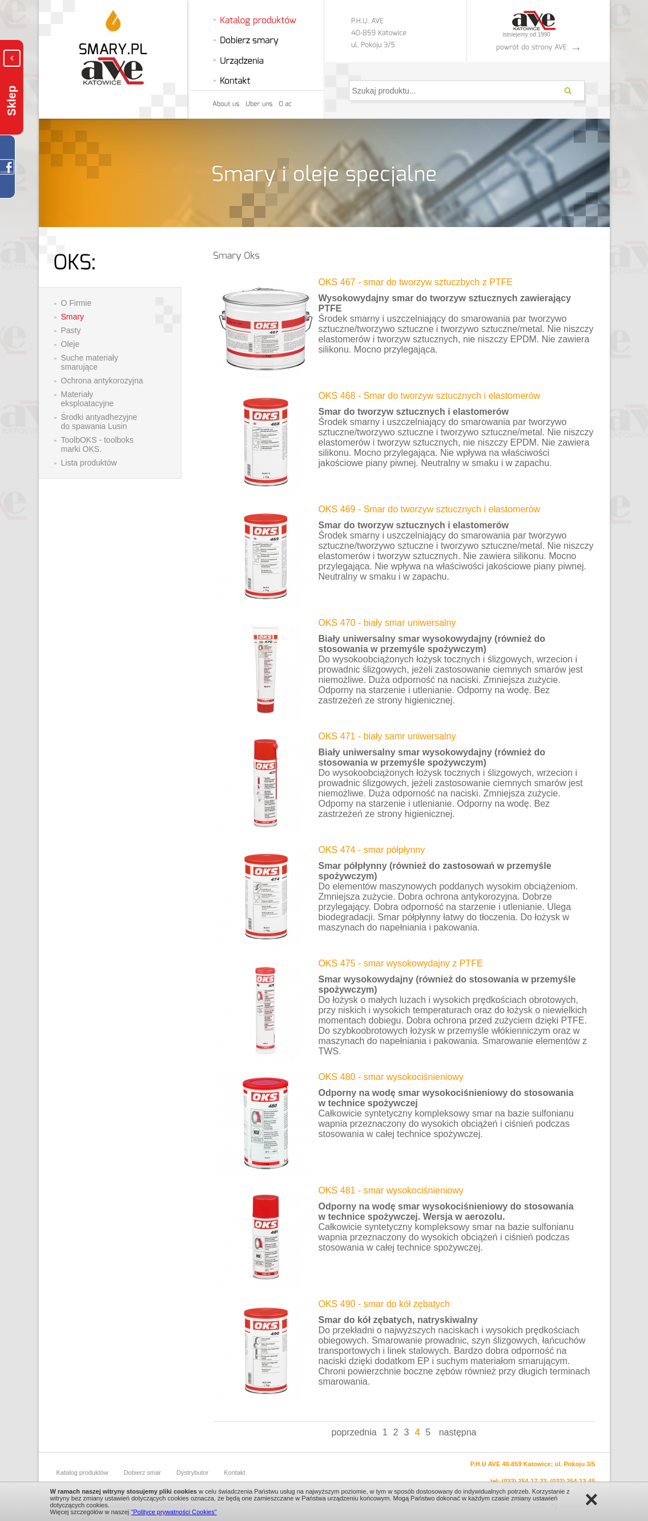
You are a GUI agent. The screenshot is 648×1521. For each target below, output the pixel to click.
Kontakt (234, 1472)
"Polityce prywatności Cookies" (173, 1511)
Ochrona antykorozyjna (102, 380)
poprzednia (354, 1432)
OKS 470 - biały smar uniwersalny (387, 623)
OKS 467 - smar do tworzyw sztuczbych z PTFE (416, 282)
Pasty (71, 330)
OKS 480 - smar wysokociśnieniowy (391, 1077)
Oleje (70, 344)
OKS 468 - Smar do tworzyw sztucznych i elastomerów (430, 396)
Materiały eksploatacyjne (87, 399)
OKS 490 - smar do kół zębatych (384, 1304)
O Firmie (76, 303)
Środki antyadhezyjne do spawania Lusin (99, 421)
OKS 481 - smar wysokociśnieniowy (391, 1190)
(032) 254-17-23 (524, 1481)
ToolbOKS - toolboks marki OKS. (97, 444)
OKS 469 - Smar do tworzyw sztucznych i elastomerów (430, 509)
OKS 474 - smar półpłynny (372, 850)
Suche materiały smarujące (89, 362)
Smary (72, 316)
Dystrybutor (192, 1472)
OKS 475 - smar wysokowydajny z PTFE (401, 963)
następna (458, 1432)
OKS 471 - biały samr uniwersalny (387, 736)
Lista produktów (89, 462)
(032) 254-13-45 (572, 1481)
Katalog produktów (82, 1472)
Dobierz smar (142, 1472)
